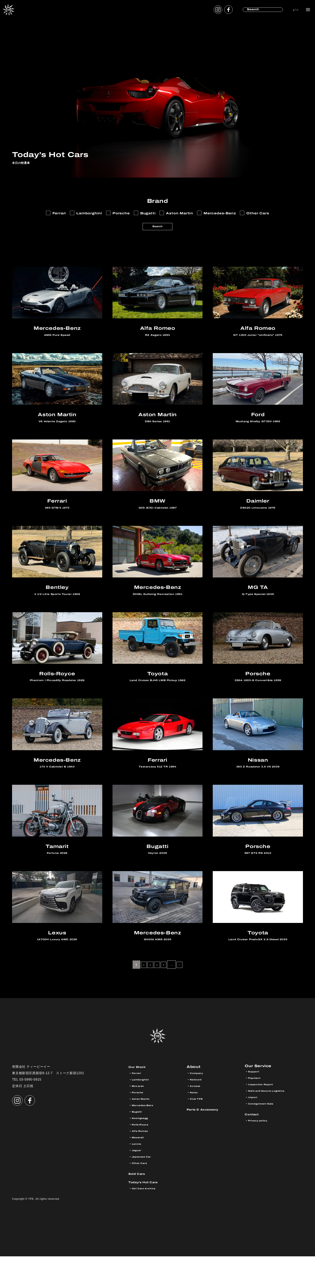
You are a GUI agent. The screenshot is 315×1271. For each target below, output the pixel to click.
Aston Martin (144, 1113)
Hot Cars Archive (147, 1203)
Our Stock (139, 1081)
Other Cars (142, 1178)
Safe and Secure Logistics (272, 1107)
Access (197, 1100)
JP (284, 9)
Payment (256, 1094)
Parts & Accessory (208, 1124)
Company (198, 1088)
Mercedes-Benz (146, 1120)
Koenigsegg (142, 1133)
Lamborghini (143, 1094)
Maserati (140, 1152)
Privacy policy (260, 1137)
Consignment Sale (265, 1120)
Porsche (139, 1107)
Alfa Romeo (142, 1145)
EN (293, 9)
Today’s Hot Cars (148, 1196)
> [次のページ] (183, 979)
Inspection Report (264, 1100)
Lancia (138, 1158)
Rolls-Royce (143, 1139)
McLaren (140, 1100)
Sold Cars (139, 1188)
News (195, 1107)
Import (254, 1113)
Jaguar (138, 1165)
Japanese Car (145, 1171)
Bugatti (138, 1126)
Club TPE (198, 1113)
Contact (254, 1130)
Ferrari (138, 1088)
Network (198, 1094)
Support (255, 1088)
